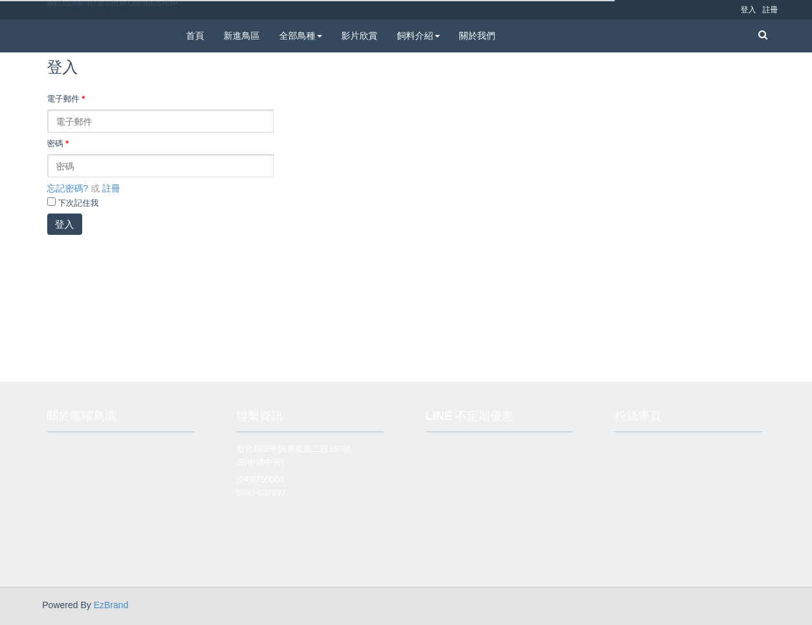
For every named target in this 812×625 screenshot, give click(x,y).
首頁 (195, 35)
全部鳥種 (301, 35)
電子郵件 (66, 99)
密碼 (58, 143)
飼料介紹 (418, 35)
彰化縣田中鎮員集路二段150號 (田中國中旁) (293, 455)
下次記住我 (78, 203)
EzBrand (111, 605)
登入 (64, 224)
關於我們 (477, 35)
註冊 (111, 188)
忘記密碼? (68, 188)
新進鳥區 (242, 35)
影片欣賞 (360, 35)
